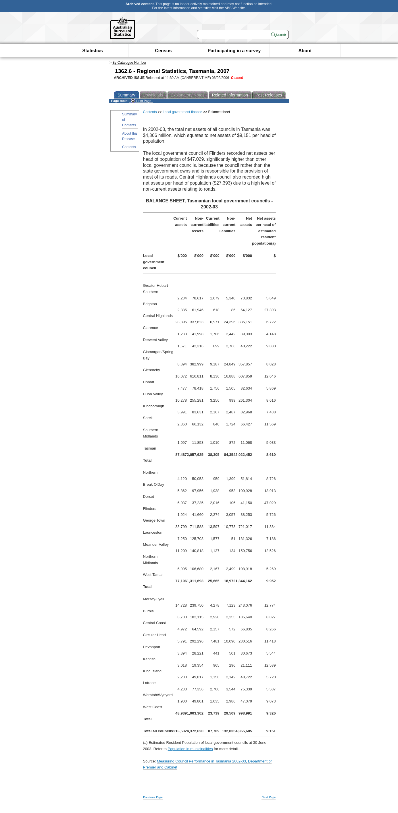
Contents (129, 147)
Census (163, 50)
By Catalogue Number (129, 63)
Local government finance (182, 112)
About (305, 50)
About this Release (129, 136)
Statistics (92, 50)
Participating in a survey (234, 50)
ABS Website (235, 8)
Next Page (269, 797)
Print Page (141, 101)
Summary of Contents (129, 119)
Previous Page (153, 797)
